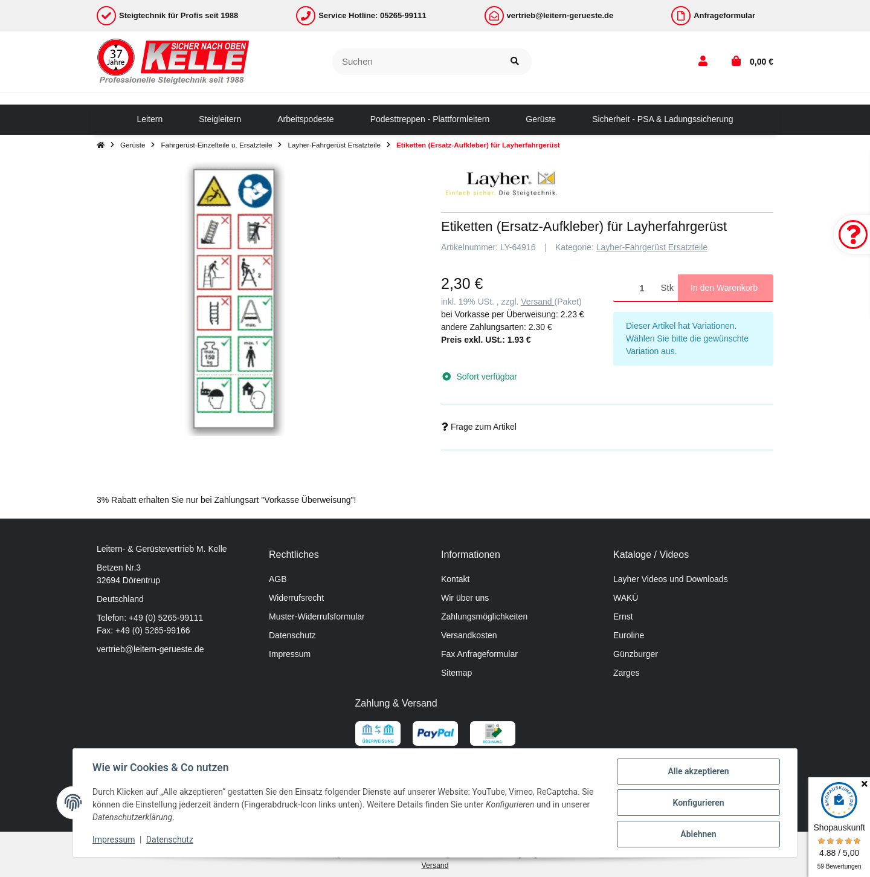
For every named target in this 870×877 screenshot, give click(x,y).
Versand (537, 301)
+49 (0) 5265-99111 (166, 618)
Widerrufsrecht (296, 598)
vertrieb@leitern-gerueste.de (150, 649)
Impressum (290, 654)
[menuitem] (149, 120)
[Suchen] (415, 62)
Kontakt (455, 579)
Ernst (623, 616)
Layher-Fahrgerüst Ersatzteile (651, 247)
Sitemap (456, 673)
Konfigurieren (698, 802)
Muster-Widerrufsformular (317, 616)
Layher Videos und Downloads (670, 579)
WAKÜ (625, 598)
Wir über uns (465, 598)
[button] (702, 61)
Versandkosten (469, 635)
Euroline (628, 635)
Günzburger (635, 654)
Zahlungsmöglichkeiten (484, 616)
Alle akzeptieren (698, 771)
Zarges (626, 673)
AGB (278, 579)
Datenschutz (292, 635)
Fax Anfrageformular (479, 654)
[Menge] (635, 288)
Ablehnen (698, 834)
